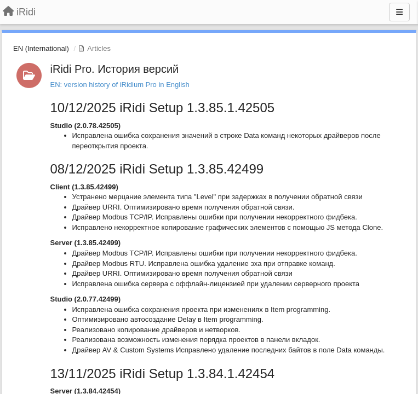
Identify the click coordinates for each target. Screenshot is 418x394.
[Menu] (399, 12)
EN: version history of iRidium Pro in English (120, 84)
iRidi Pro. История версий (114, 69)
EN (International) (41, 48)
